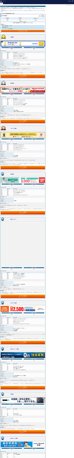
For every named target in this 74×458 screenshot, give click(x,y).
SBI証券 (12, 37)
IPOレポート (17, 3)
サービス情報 (32, 3)
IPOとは (22, 3)
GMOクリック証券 (14, 438)
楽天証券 (12, 83)
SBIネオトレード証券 (14, 349)
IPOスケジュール (6, 3)
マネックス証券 (13, 128)
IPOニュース (12, 3)
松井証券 (12, 174)
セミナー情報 (26, 3)
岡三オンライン (13, 219)
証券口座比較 (37, 3)
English (69, 1)
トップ (1, 3)
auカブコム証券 (13, 302)
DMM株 (11, 394)
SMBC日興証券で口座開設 (23, 30)
